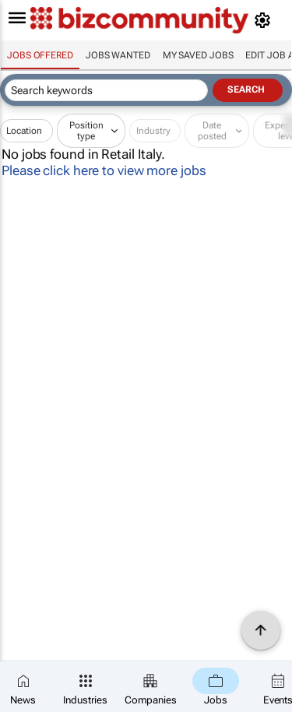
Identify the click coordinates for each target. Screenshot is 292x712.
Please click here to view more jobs (104, 170)
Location (24, 130)
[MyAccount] (265, 20)
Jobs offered (40, 55)
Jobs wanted (118, 55)
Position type (86, 131)
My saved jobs (198, 55)
